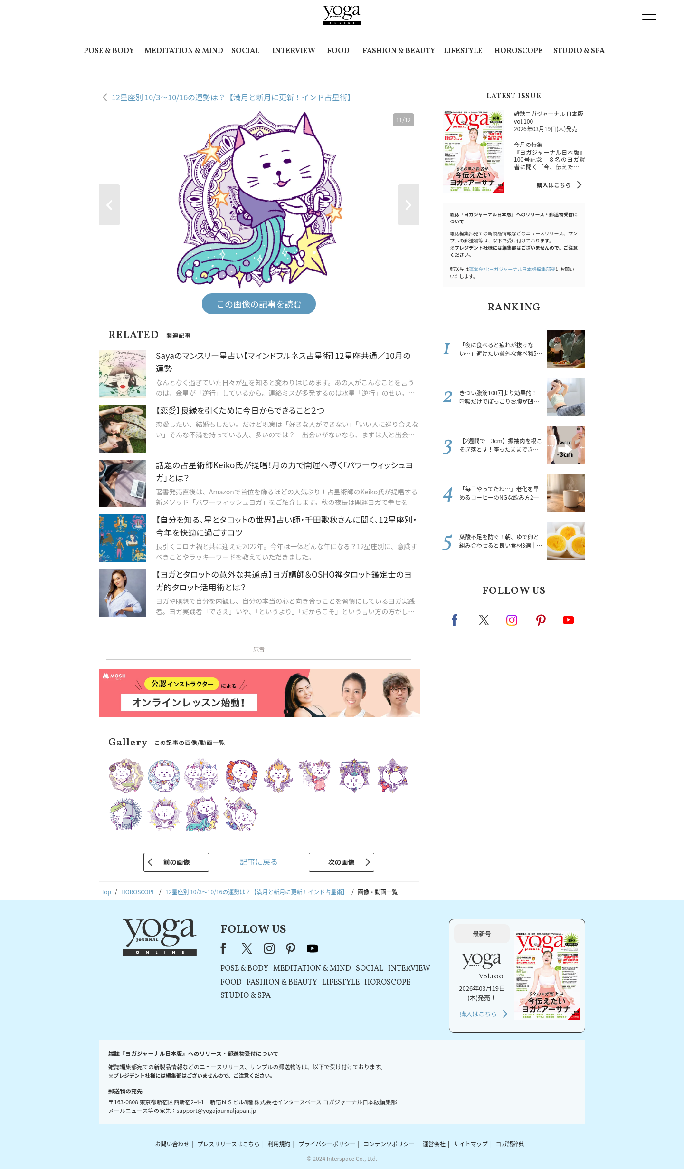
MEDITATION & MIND (183, 51)
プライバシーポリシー (326, 1144)
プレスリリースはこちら (228, 1144)
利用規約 (279, 1144)
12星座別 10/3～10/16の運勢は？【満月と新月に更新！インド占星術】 (233, 97)
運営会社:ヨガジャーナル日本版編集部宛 (512, 268)
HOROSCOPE (518, 51)
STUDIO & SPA (579, 51)
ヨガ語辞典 (510, 1144)
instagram (512, 619)
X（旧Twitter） (248, 948)
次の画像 (341, 862)
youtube (312, 948)
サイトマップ (471, 1144)
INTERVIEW (293, 51)
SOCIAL (245, 51)
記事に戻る (259, 861)
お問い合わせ (172, 1144)
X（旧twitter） (485, 620)
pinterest (541, 620)
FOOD (338, 51)
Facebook (457, 620)
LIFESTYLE (463, 51)
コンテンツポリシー (389, 1144)
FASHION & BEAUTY (398, 51)
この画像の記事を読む (259, 304)
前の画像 (176, 862)
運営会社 (434, 1144)
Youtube (568, 620)
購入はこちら (554, 185)
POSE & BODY (109, 51)
